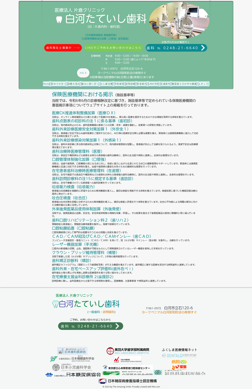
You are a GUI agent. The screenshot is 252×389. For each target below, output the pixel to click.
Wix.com (156, 386)
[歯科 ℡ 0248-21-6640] (176, 48)
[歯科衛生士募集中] (63, 48)
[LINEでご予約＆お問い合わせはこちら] (114, 48)
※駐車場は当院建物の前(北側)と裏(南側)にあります (121, 77)
